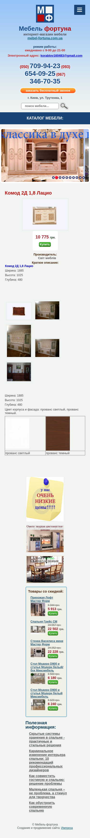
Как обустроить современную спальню (42, 806)
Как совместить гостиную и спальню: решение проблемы (47, 779)
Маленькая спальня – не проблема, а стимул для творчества (48, 793)
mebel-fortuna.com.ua (44, 38)
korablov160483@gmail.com (62, 55)
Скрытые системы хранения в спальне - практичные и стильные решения (47, 739)
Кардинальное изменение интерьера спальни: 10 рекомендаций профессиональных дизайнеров (47, 760)
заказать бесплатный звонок (47, 90)
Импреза (67, 828)
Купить (45, 244)
